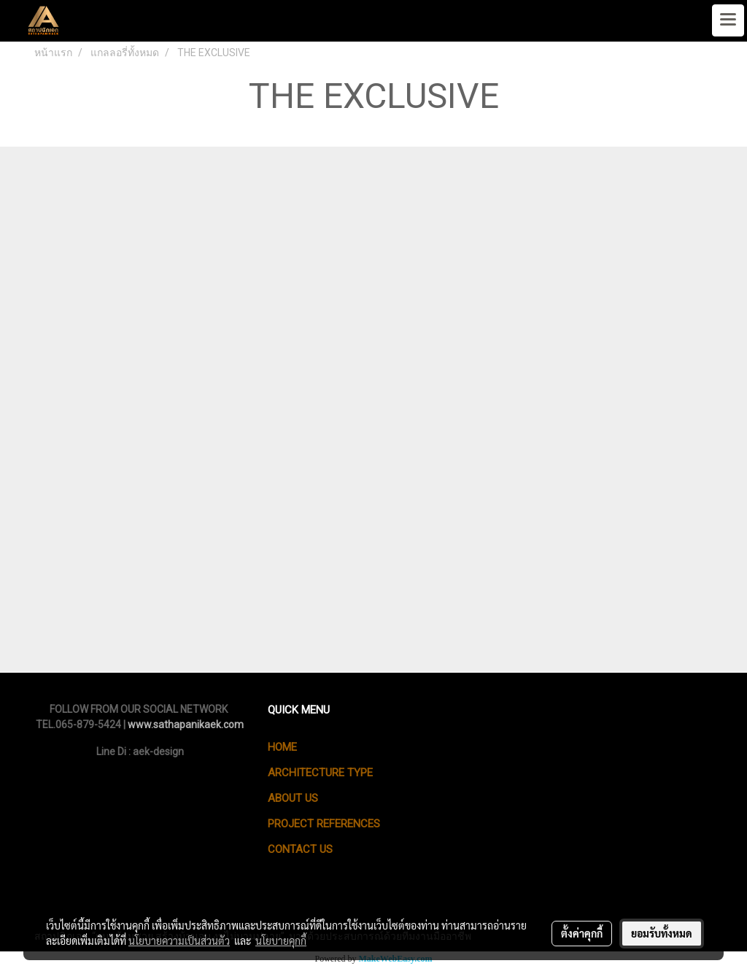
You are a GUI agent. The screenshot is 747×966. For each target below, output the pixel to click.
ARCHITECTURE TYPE (320, 772)
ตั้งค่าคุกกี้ (582, 933)
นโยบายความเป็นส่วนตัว (179, 940)
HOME (282, 747)
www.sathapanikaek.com (186, 724)
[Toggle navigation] (728, 20)
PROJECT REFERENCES (324, 823)
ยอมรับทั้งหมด (661, 933)
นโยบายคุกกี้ (280, 940)
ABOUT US (293, 798)
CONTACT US (300, 849)
